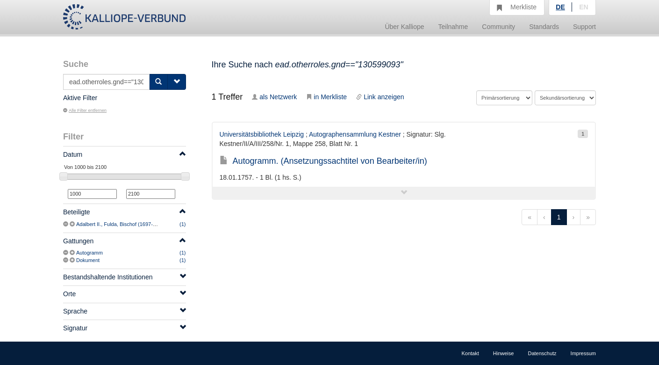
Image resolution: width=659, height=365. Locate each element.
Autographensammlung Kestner (355, 134)
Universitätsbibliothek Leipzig (262, 134)
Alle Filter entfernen (85, 110)
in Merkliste (326, 97)
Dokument (88, 260)
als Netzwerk (274, 97)
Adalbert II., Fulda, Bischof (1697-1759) (121, 224)
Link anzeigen (380, 97)
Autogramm (89, 253)
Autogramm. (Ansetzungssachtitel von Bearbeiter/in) (323, 161)
